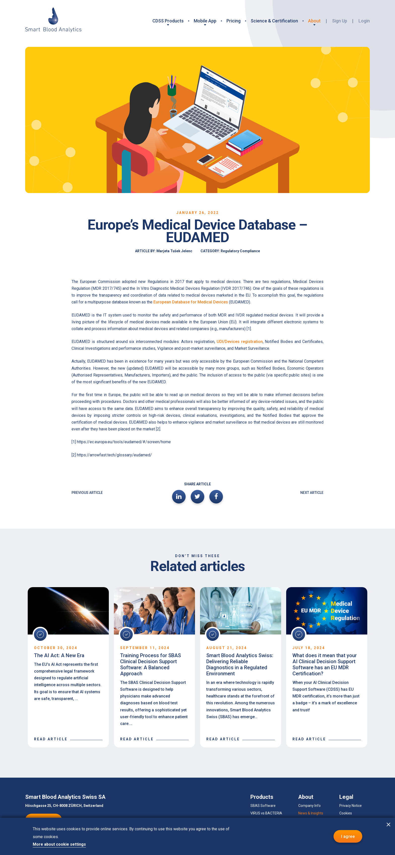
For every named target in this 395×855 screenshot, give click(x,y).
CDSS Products (168, 20)
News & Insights (310, 813)
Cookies (345, 813)
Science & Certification (274, 20)
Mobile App (205, 20)
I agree (348, 836)
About (314, 20)
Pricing (233, 20)
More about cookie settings (59, 844)
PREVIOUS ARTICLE (87, 493)
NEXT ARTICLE (311, 493)
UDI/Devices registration (240, 341)
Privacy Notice (350, 806)
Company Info (309, 806)
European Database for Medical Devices (190, 302)
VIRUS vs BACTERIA (266, 813)
